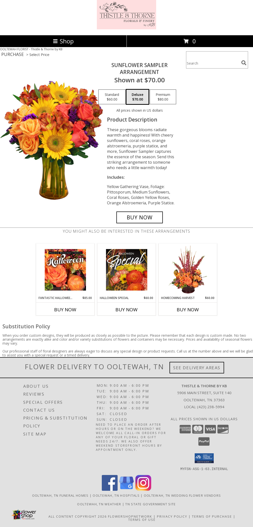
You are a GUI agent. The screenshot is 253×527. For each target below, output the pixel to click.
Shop (63, 41)
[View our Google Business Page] (126, 489)
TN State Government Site (150, 504)
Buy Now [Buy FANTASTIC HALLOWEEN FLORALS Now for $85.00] (65, 309)
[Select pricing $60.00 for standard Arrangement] (112, 97)
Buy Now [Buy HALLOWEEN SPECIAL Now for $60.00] (126, 309)
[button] (204, 458)
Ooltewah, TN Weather (99, 504)
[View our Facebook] (110, 489)
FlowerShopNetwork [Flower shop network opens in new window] (130, 516)
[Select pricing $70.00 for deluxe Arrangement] (137, 97)
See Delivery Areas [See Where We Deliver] (196, 367)
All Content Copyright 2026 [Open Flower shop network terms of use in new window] (77, 516)
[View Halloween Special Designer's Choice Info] (126, 270)
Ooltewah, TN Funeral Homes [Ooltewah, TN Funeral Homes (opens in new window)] (60, 495)
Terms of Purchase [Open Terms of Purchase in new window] (212, 516)
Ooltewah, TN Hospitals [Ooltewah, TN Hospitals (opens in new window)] (116, 495)
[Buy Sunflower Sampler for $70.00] (139, 217)
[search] (244, 63)
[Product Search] (212, 63)
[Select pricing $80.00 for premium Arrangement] (163, 97)
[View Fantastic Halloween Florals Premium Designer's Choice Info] (65, 270)
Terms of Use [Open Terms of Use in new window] (142, 519)
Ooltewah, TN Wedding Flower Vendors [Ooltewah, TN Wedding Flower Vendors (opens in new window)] (182, 495)
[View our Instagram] (143, 489)
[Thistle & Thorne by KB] (126, 28)
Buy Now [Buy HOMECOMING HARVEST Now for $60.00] (188, 309)
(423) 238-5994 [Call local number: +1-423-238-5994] (210, 406)
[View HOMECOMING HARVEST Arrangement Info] (188, 270)
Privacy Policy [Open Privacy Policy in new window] (172, 516)
